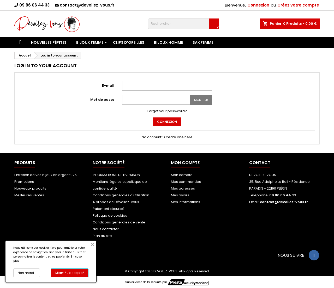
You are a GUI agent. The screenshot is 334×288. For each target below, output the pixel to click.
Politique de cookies (110, 215)
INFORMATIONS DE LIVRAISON (116, 174)
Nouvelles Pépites (49, 42)
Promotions (24, 181)
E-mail (108, 85)
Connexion (258, 5)
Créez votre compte (298, 5)
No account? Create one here (167, 137)
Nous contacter (106, 229)
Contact (259, 163)
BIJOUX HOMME (168, 42)
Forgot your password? (167, 111)
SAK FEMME (203, 42)
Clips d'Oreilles (128, 42)
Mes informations (185, 201)
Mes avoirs (180, 195)
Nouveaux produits (30, 188)
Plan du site (102, 235)
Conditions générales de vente (119, 222)
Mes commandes (186, 181)
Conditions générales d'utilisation (121, 195)
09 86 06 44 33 (34, 5)
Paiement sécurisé (108, 208)
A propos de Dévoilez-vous (116, 201)
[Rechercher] (183, 23)
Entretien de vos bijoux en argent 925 (45, 174)
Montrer (201, 100)
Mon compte (182, 174)
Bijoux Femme (89, 42)
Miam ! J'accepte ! (69, 273)
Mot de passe (102, 99)
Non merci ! (26, 273)
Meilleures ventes (29, 195)
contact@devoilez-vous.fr (87, 5)
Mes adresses (183, 188)
